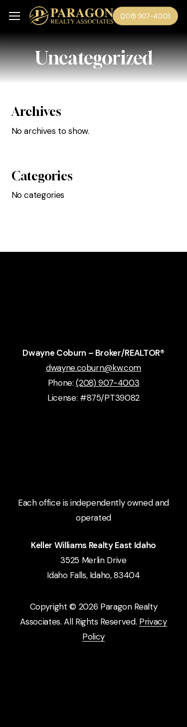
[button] (14, 16)
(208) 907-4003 (107, 382)
